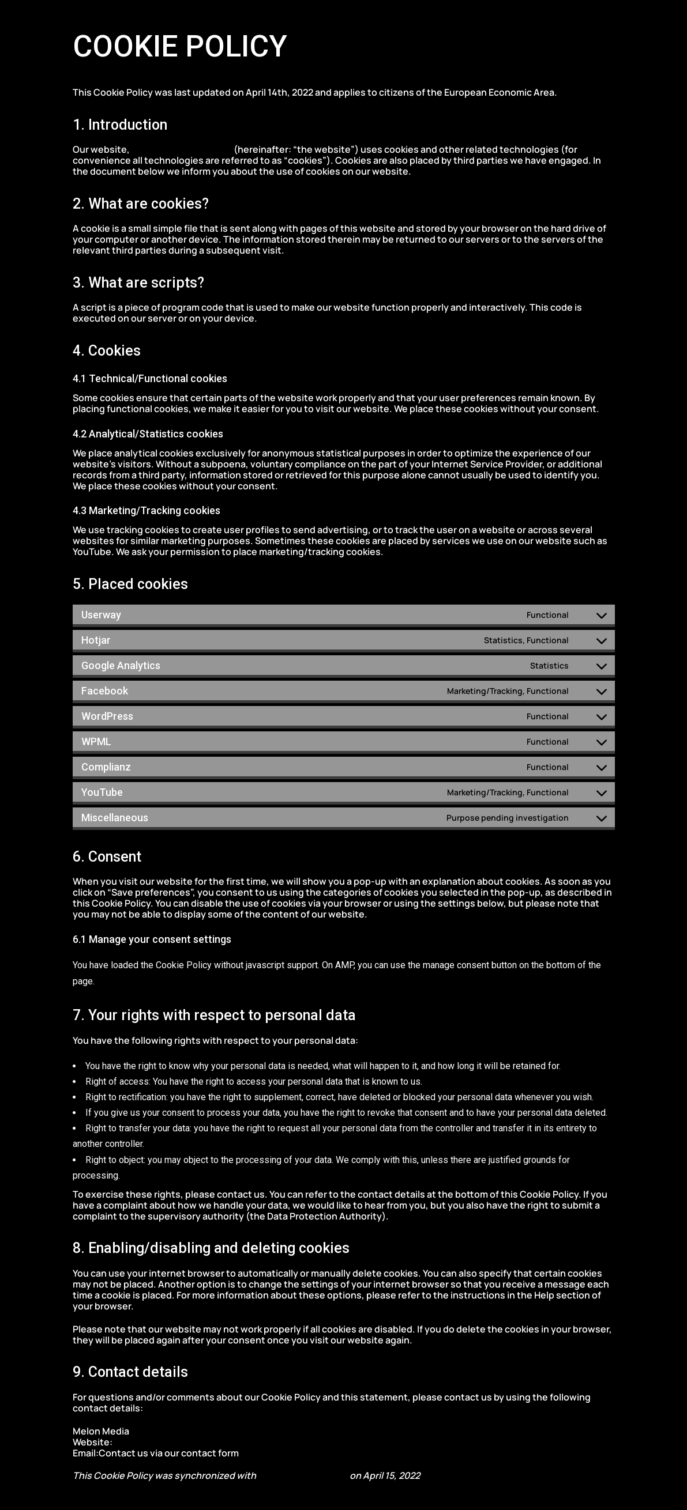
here (251, 1453)
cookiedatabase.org (303, 1475)
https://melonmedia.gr (183, 149)
